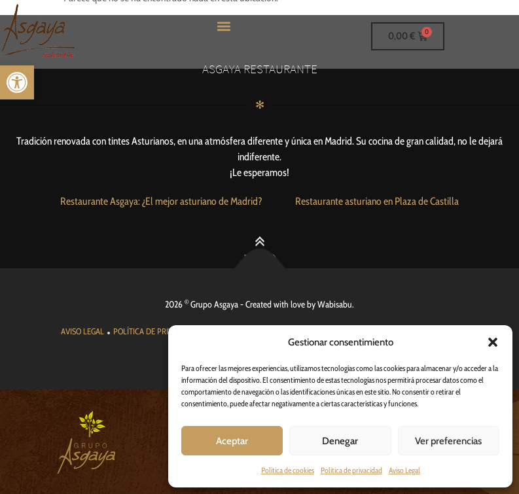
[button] (492, 342)
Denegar (340, 441)
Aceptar (232, 441)
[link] (17, 82)
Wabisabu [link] (334, 304)
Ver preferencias (448, 441)
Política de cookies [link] (287, 470)
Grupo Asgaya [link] (214, 304)
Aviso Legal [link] (404, 470)
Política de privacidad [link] (351, 470)
